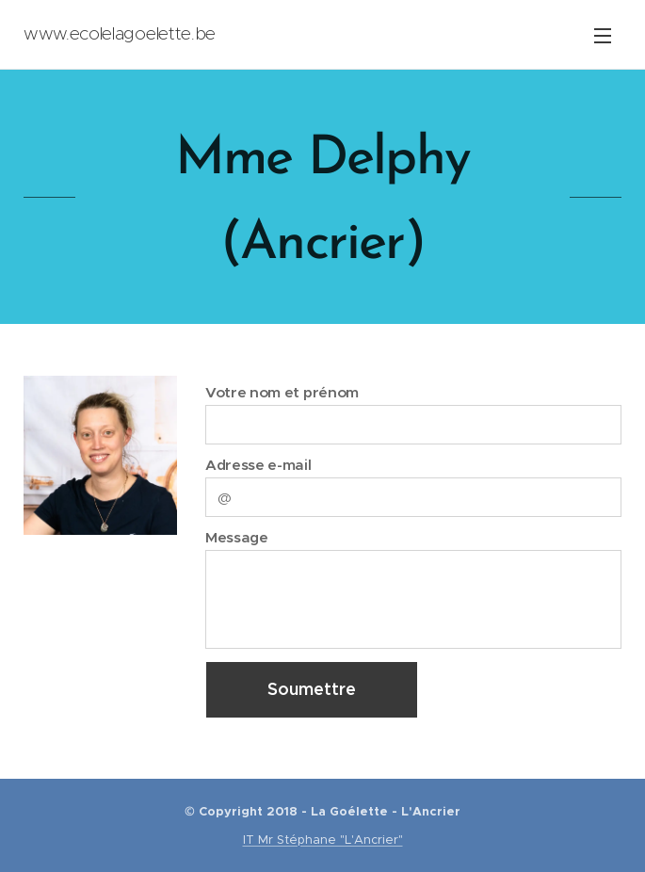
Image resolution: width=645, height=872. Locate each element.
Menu (602, 36)
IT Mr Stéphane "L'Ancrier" (323, 840)
